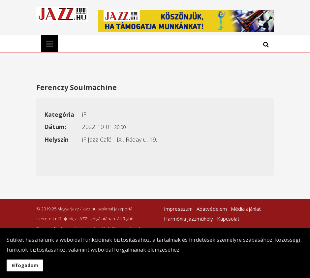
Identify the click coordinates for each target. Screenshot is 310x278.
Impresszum (178, 208)
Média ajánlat (246, 208)
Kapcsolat (228, 218)
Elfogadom (25, 265)
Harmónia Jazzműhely (188, 218)
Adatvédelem (212, 208)
